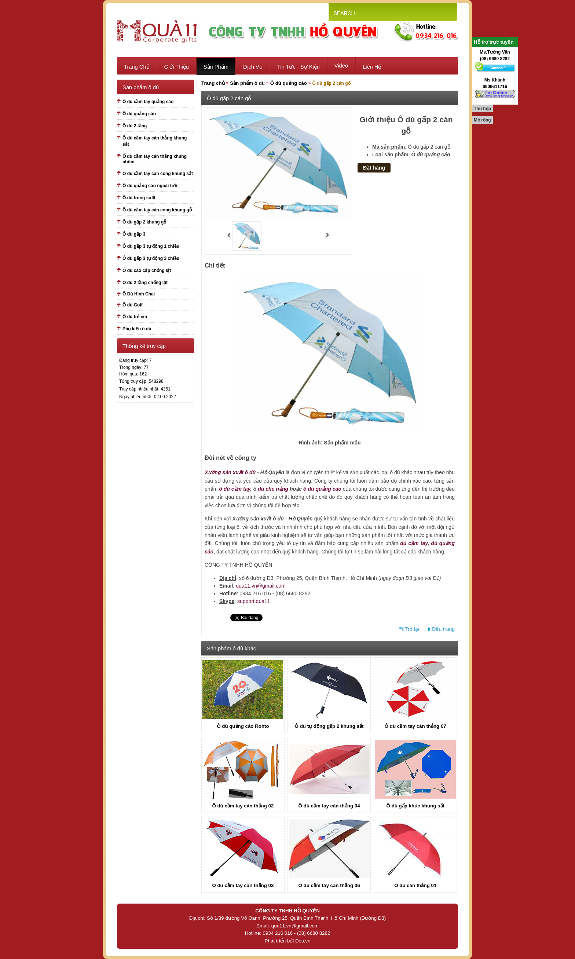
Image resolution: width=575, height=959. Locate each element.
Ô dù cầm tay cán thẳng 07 (415, 726)
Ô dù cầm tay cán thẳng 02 (243, 806)
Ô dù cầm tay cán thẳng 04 (329, 806)
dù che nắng (273, 489)
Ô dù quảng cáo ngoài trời (149, 185)
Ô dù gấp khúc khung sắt (415, 806)
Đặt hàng (374, 168)
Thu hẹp (482, 108)
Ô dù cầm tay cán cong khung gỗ (157, 209)
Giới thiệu (176, 67)
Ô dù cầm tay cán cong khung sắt (157, 173)
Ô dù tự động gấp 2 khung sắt (329, 726)
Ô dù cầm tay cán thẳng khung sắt (154, 141)
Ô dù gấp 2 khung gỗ (144, 222)
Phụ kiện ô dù (136, 328)
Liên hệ (372, 67)
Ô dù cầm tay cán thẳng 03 (243, 885)
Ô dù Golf (132, 305)
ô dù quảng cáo (322, 489)
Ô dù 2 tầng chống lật (145, 282)
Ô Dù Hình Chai (138, 294)
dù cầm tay (414, 543)
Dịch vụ (253, 67)
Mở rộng (482, 120)
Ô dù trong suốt (138, 197)
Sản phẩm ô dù (247, 83)
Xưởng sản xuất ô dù (230, 472)
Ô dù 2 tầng (134, 125)
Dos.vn (302, 941)
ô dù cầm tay (234, 489)
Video (341, 66)
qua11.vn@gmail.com (261, 586)
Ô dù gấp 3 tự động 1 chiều (150, 246)
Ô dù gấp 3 (133, 234)
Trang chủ (137, 67)
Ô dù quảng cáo (139, 113)
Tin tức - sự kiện (298, 67)
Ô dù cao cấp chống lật (146, 270)
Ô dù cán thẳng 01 (415, 885)
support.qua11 (253, 601)
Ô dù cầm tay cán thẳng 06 (329, 885)
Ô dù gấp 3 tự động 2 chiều (150, 258)
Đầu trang (443, 629)
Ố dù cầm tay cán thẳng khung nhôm (154, 159)
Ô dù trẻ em (134, 316)
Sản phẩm (216, 67)
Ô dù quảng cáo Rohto (243, 726)
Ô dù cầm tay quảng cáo (147, 101)
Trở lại (412, 629)
